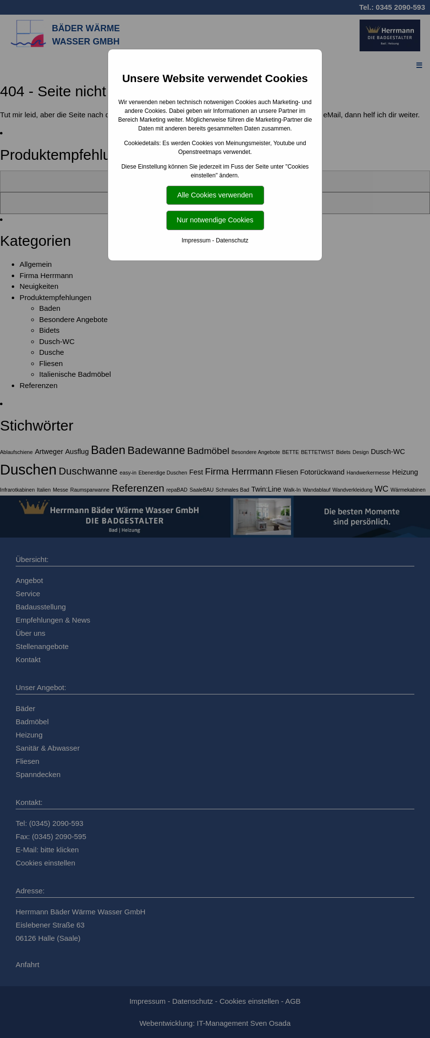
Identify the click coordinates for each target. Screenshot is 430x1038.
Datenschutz (232, 240)
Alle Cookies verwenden (214, 195)
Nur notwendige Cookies (215, 220)
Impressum (195, 240)
